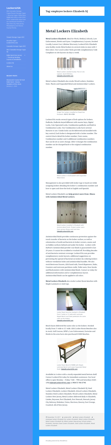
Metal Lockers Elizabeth (67, 31)
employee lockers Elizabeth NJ (56, 419)
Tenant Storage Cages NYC (15, 37)
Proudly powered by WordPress (56, 441)
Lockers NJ (10, 63)
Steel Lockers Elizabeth (82, 423)
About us (10, 66)
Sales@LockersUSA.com (65, 76)
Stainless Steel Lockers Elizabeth (63, 423)
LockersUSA (14, 8)
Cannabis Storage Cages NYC (16, 46)
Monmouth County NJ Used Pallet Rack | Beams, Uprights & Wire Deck (16, 82)
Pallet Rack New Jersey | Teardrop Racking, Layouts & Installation (14, 57)
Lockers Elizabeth (72, 419)
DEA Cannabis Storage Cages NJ (16, 51)
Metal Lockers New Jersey (72, 421)
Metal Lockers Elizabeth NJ (54, 421)
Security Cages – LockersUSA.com (12, 42)
